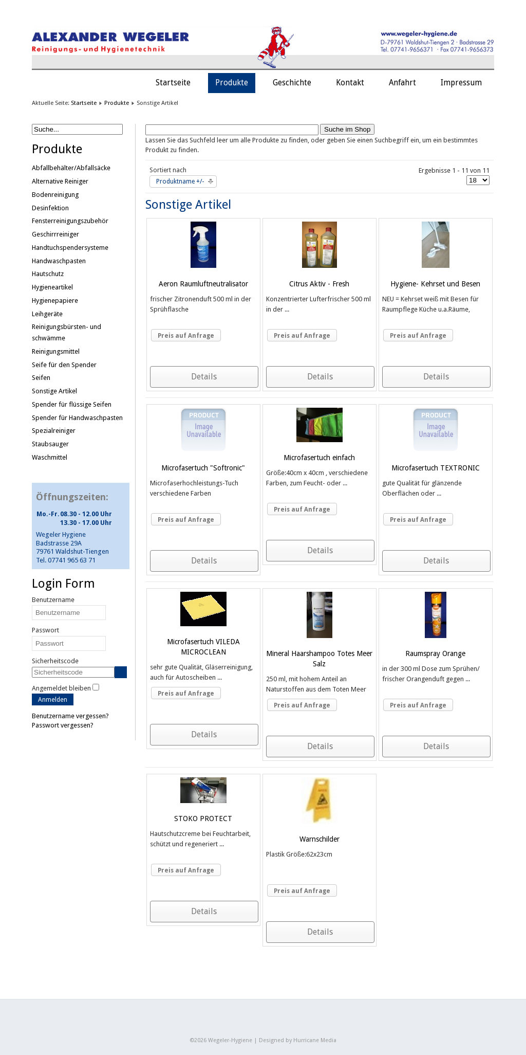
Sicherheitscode (55, 661)
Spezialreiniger (54, 430)
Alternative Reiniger (60, 181)
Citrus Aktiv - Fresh (319, 284)
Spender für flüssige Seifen (71, 404)
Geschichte (292, 82)
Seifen (41, 377)
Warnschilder (319, 839)
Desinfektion (50, 208)
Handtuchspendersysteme (70, 247)
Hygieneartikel (52, 287)
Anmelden (52, 699)
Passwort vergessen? (62, 725)
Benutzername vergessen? (70, 716)
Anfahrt (402, 82)
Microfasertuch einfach (319, 457)
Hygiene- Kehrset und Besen (435, 284)
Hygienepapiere (55, 300)
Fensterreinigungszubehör (70, 221)
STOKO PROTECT (203, 818)
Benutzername (53, 600)
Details (204, 376)
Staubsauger (50, 444)
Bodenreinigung (55, 194)
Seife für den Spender (64, 365)
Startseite (173, 82)
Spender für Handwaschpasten (77, 418)
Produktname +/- (180, 181)
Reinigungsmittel (56, 351)
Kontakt (350, 82)
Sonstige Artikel (54, 391)
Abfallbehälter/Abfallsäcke (71, 168)
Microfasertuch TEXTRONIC (435, 468)
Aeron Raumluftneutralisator (203, 284)
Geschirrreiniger (55, 234)
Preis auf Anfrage (186, 335)
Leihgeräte (47, 314)
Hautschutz (48, 274)
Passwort (45, 630)
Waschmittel (49, 457)
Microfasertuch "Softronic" (203, 468)
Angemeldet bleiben (61, 688)
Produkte (231, 82)
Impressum (461, 82)
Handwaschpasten (59, 261)
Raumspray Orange (435, 653)
